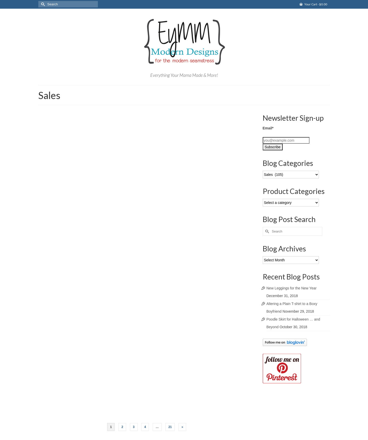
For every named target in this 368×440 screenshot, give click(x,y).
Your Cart (313, 4)
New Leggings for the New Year (292, 288)
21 (170, 427)
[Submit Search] (42, 4)
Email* (268, 128)
